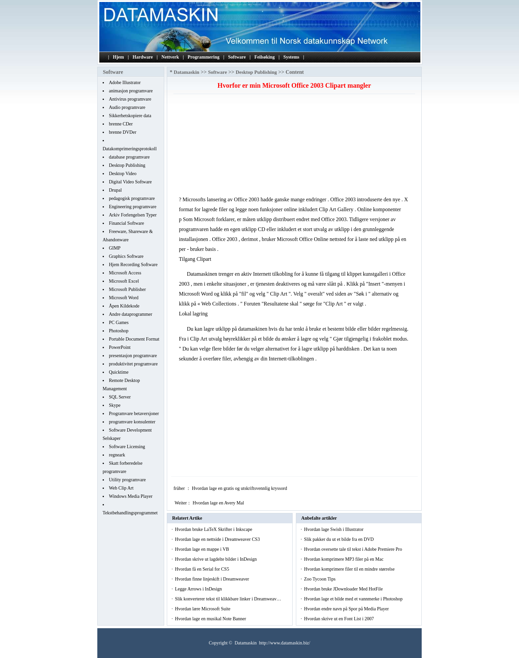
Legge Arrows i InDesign (199, 589)
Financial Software (126, 223)
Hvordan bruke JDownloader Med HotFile (344, 589)
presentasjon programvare (133, 355)
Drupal (115, 190)
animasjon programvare (131, 90)
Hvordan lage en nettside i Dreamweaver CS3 (218, 539)
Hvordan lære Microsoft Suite (203, 608)
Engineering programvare (132, 206)
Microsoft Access (125, 272)
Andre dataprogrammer (130, 314)
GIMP (114, 248)
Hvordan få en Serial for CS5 (202, 569)
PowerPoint (119, 347)
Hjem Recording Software (133, 264)
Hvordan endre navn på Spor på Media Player (347, 608)
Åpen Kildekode (124, 306)
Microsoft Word (123, 297)
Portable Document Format (134, 339)
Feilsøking (265, 57)
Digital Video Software (130, 181)
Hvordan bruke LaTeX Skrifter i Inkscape (214, 529)
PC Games (119, 322)
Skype (114, 405)
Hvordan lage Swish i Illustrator (334, 529)
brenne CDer (121, 123)
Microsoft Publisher (127, 289)
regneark (117, 454)
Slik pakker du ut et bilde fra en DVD (339, 539)
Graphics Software (126, 256)
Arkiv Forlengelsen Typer (133, 214)
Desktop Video (122, 173)
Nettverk (170, 57)
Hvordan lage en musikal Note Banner (211, 618)
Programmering (203, 57)
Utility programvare (127, 479)
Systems (291, 57)
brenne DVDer (122, 132)
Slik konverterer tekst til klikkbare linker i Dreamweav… (228, 598)
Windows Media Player (131, 496)
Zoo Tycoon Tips (320, 579)
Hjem (118, 57)
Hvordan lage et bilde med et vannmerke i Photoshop (353, 598)
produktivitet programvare (133, 363)
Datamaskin (187, 72)
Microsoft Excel (124, 281)
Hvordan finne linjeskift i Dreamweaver (212, 579)
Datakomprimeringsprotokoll (130, 148)
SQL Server (120, 397)
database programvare (129, 157)
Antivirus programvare (130, 99)
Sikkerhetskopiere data (130, 115)
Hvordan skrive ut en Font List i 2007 (339, 618)
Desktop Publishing (127, 165)
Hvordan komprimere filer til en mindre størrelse (350, 569)
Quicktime (118, 372)
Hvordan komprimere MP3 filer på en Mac (344, 559)
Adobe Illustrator (125, 82)
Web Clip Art (121, 488)
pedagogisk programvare (132, 198)
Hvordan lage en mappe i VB (202, 549)
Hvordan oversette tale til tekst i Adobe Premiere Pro (353, 549)
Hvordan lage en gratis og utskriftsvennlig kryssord (240, 488)
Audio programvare (127, 107)
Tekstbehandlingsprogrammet (130, 512)
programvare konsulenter (132, 421)
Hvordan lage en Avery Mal (219, 502)
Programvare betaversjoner (134, 413)
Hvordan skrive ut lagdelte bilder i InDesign (216, 559)
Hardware (143, 57)
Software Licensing (127, 446)
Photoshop (118, 330)
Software (237, 57)
